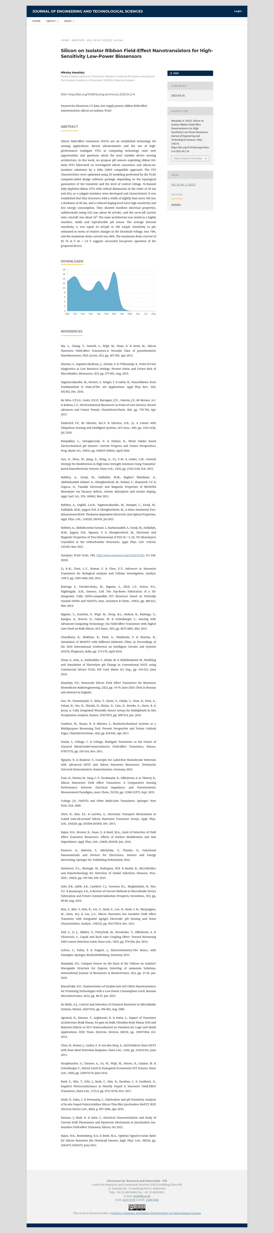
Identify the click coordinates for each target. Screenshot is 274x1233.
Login (238, 11)
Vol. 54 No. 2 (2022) (99, 40)
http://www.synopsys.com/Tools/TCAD (120, 555)
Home (36, 20)
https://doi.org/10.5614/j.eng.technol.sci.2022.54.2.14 (101, 94)
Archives (78, 40)
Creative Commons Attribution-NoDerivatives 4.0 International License (156, 1213)
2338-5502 (152, 1200)
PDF (176, 73)
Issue (68, 20)
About (51, 20)
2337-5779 (129, 1200)
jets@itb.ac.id (141, 1196)
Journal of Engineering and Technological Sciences (87, 11)
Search (233, 21)
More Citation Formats (188, 158)
